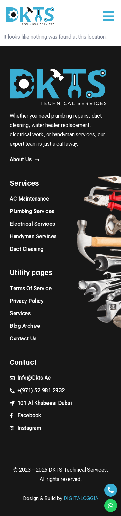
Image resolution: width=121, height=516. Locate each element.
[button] (108, 16)
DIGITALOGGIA (81, 498)
